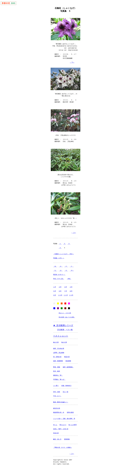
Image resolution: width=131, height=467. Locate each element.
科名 (69, 278)
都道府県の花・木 (58, 412)
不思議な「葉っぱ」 (59, 379)
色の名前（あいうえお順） (67, 317)
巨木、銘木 (56, 371)
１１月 (66, 294)
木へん (55, 425)
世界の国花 (70, 412)
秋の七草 (64, 342)
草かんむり (63, 425)
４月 (71, 286)
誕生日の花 (56, 408)
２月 (60, 286)
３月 (65, 286)
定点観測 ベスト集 (65, 329)
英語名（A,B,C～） (59, 274)
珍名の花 (56, 433)
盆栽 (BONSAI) (66, 386)
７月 (65, 290)
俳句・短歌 (56, 392)
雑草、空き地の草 (58, 348)
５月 (54, 290)
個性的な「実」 (58, 375)
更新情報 (67, 439)
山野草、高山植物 (58, 353)
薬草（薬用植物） (68, 367)
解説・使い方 (57, 439)
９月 (54, 294)
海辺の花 (67, 357)
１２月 (71, 294)
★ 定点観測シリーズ (63, 325)
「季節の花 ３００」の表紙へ (62, 447)
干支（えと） (57, 396)
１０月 (60, 294)
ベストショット (60, 335)
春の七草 (56, 342)
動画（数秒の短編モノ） (60, 402)
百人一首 (65, 392)
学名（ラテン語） (58, 278)
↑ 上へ (73, 232)
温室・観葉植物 (58, 361)
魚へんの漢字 (72, 425)
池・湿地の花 (57, 357)
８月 (71, 290)
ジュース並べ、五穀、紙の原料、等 (64, 419)
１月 (54, 286)
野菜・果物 (56, 367)
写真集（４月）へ (58, 257)
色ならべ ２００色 (65, 313)
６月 (60, 290)
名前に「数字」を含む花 (60, 429)
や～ (72, 270)
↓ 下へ (72, 62)
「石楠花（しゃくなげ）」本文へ (63, 253)
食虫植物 (68, 361)
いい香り (56, 386)
